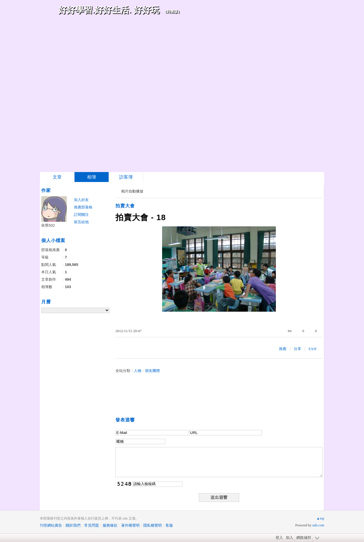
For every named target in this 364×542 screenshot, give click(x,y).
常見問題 (91, 525)
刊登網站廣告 (51, 525)
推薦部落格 (83, 207)
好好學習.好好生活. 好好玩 (108, 10)
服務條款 (110, 525)
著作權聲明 (130, 525)
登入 (279, 537)
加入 (289, 537)
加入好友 (81, 200)
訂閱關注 (81, 214)
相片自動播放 (132, 191)
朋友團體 (152, 371)
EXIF (313, 349)
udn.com (318, 525)
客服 (169, 525)
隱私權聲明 (152, 525)
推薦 (282, 349)
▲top (320, 518)
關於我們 (73, 525)
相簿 (91, 177)
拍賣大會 (125, 205)
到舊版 (172, 11)
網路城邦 (303, 537)
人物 (137, 371)
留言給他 (81, 222)
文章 (57, 177)
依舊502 (48, 225)
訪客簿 (126, 177)
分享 (297, 349)
